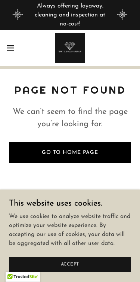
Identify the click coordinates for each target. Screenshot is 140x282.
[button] (13, 47)
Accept (70, 264)
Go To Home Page (70, 152)
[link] (70, 48)
